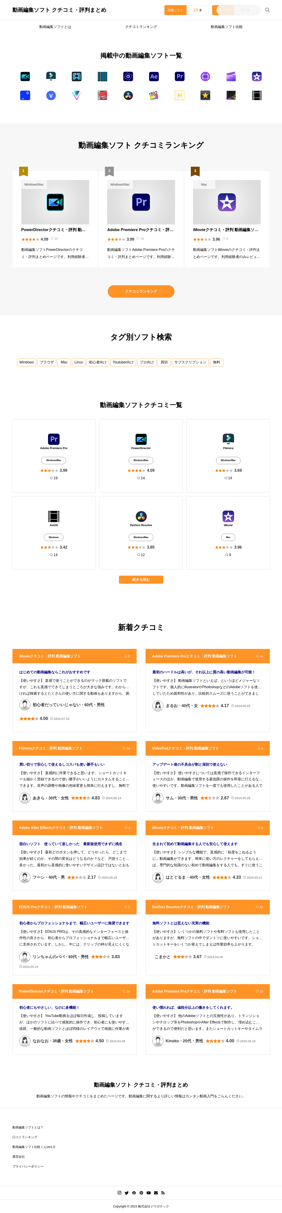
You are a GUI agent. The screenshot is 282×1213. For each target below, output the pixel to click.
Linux (78, 362)
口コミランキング (24, 1137)
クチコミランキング (141, 27)
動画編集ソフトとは (55, 27)
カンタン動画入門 (199, 1096)
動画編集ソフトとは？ (27, 1127)
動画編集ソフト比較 (227, 27)
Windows (27, 362)
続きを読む (141, 579)
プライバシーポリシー (27, 1166)
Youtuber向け (123, 362)
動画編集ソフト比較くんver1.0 (33, 1147)
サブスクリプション (190, 362)
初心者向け (98, 362)
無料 (216, 362)
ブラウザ (47, 362)
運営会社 (18, 1156)
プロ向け (147, 362)
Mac (64, 362)
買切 (164, 362)
